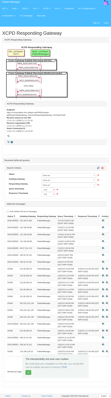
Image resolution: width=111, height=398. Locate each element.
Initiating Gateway (17, 179)
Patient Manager (11, 2)
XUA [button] (57, 8)
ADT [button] (5, 8)
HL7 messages (26, 16)
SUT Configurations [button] (87, 8)
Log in (106, 23)
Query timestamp (16, 189)
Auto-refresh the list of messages (22, 211)
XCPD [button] (46, 8)
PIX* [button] (36, 8)
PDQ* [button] (25, 8)
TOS (64, 367)
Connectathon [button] (9, 16)
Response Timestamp (18, 193)
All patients (69, 8)
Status (12, 174)
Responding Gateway (18, 184)
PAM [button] (15, 8)
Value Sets (41, 16)
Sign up (96, 23)
